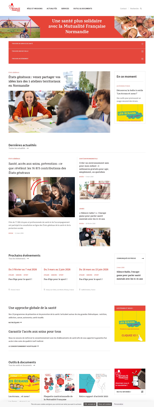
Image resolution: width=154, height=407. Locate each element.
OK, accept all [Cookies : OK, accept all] (90, 404)
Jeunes (81, 192)
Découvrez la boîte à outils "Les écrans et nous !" (130, 76)
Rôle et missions (34, 8)
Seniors (19, 259)
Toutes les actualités (18, 132)
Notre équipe (15, 306)
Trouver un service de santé (32, 44)
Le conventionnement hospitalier (24, 330)
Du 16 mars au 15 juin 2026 (93, 253)
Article (11, 217)
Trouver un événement (123, 44)
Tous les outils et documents (22, 349)
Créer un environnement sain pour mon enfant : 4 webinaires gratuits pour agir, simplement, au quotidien (94, 152)
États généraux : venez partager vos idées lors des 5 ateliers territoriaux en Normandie (34, 65)
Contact (123, 8)
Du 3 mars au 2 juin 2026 (57, 253)
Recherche (134, 8)
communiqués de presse (126, 242)
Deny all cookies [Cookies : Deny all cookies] (104, 404)
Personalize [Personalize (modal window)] (118, 404)
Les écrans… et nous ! (19, 380)
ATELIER (11, 259)
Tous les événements (19, 242)
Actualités (52, 8)
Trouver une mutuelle (77, 44)
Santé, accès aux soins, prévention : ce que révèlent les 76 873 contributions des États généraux (37, 152)
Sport (26, 259)
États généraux (14, 56)
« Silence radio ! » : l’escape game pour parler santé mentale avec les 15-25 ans (92, 200)
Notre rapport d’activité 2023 (93, 380)
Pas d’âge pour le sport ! (20, 263)
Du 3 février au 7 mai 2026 (23, 253)
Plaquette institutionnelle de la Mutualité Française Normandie (58, 383)
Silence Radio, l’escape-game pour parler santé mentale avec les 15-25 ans (130, 259)
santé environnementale (88, 142)
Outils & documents (82, 8)
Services (65, 8)
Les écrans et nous (123, 70)
